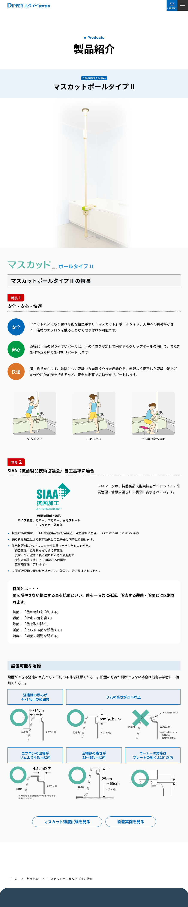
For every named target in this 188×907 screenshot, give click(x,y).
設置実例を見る (130, 821)
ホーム (13, 879)
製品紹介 (33, 879)
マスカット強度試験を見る (67, 821)
